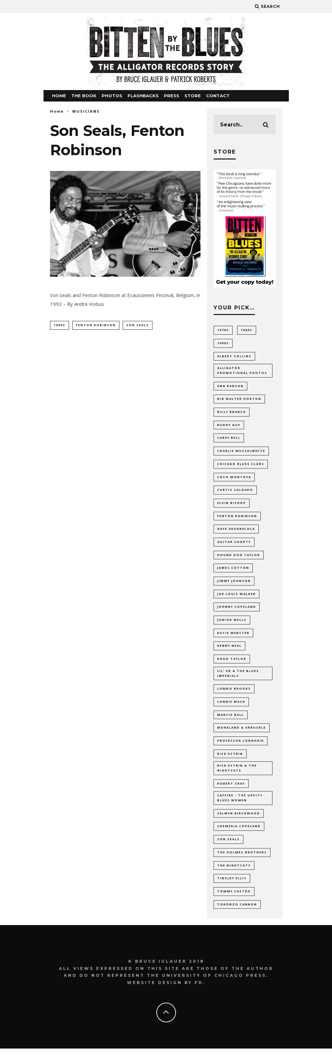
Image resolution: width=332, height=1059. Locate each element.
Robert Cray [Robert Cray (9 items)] (231, 791)
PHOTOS (112, 95)
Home (57, 111)
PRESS (171, 95)
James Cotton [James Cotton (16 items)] (233, 571)
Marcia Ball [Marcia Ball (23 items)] (230, 721)
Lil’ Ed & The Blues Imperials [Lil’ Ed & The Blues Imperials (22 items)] (238, 678)
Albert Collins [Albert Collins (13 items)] (234, 356)
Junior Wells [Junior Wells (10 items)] (232, 624)
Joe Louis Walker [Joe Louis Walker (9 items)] (236, 598)
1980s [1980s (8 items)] (247, 330)
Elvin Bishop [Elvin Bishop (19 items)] (231, 506)
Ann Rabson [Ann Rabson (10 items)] (230, 387)
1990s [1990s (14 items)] (223, 343)
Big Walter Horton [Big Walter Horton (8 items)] (239, 400)
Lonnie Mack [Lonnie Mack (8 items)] (231, 708)
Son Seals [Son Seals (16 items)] (228, 848)
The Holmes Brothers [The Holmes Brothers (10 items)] (242, 862)
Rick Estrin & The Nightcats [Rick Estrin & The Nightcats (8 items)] (237, 775)
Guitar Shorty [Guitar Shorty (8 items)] (234, 545)
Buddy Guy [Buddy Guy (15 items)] (228, 427)
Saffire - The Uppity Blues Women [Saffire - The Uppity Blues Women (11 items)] (240, 806)
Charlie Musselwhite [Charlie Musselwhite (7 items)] (241, 453)
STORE (192, 95)
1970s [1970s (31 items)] (223, 330)
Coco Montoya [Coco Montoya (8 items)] (234, 479)
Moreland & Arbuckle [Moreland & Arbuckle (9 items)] (241, 734)
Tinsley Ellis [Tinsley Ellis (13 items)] (232, 888)
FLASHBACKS (143, 95)
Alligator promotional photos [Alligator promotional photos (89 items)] (242, 371)
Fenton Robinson (96, 325)
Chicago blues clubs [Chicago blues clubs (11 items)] (240, 466)
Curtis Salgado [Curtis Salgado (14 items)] (235, 493)
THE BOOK (83, 95)
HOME (59, 95)
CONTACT (218, 95)
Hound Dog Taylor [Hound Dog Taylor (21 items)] (238, 558)
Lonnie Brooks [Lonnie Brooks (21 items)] (234, 695)
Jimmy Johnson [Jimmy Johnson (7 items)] (234, 585)
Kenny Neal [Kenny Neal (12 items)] (229, 650)
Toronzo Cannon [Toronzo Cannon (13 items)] (237, 914)
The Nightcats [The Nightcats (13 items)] (234, 875)
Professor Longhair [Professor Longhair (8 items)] (240, 747)
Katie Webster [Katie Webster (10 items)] (233, 637)
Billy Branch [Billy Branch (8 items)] (231, 414)
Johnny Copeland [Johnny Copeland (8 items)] (236, 611)
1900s (59, 325)
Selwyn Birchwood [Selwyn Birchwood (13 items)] (238, 822)
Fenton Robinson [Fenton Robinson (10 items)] (237, 519)
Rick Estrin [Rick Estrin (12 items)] (230, 760)
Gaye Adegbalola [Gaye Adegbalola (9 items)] (236, 532)
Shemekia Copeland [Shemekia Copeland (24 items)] (239, 835)
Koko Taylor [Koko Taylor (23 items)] (231, 663)
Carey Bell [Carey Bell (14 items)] (228, 440)
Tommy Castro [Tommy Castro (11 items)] (234, 901)
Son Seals (137, 325)
